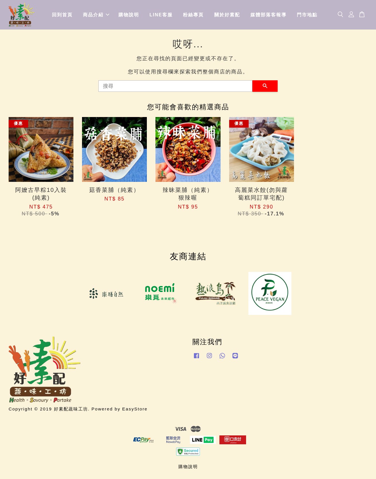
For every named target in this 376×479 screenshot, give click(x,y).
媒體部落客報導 (268, 14)
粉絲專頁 (193, 14)
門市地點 (307, 14)
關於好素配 (227, 14)
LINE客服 (160, 14)
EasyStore (135, 408)
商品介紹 (96, 14)
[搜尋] (175, 86)
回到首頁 (62, 14)
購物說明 (128, 14)
